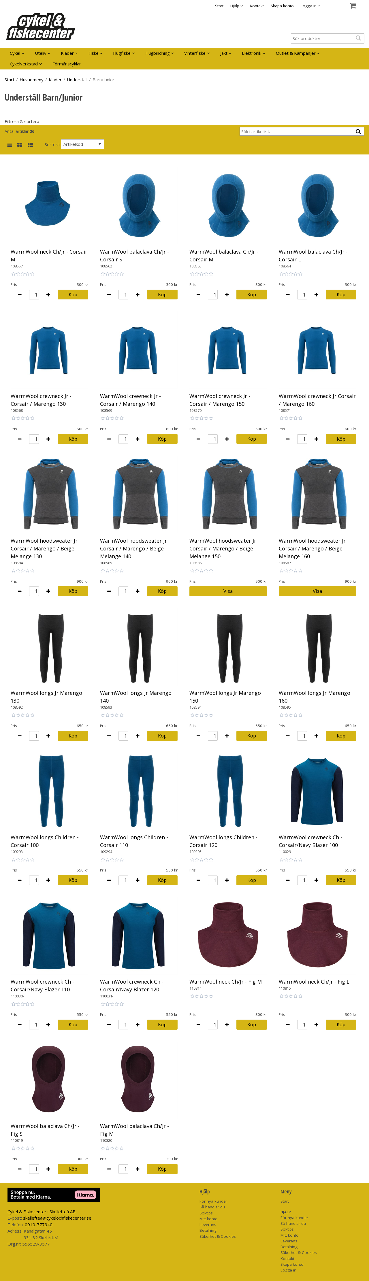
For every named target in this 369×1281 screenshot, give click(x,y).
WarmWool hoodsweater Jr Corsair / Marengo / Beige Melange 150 (222, 548)
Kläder (67, 53)
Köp (73, 294)
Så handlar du (212, 1207)
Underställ (77, 79)
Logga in (288, 1270)
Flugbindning (157, 53)
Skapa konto (282, 5)
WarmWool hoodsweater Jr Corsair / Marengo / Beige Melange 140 (133, 548)
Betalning (207, 1230)
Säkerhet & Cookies (217, 1236)
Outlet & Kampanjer (296, 53)
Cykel (15, 53)
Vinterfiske (195, 53)
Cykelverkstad (24, 64)
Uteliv (40, 53)
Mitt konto (208, 1218)
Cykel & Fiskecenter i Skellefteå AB (41, 1211)
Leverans (207, 1224)
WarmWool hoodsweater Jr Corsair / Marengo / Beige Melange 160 (312, 548)
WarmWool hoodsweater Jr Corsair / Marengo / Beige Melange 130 (44, 548)
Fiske (94, 53)
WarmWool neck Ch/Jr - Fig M (225, 981)
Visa (228, 591)
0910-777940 (38, 1224)
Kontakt (257, 5)
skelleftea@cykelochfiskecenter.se (57, 1218)
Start (219, 5)
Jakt (223, 53)
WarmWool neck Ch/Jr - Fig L (314, 981)
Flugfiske (122, 53)
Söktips (206, 1213)
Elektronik (251, 53)
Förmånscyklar (66, 64)
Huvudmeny (32, 79)
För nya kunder (213, 1201)
